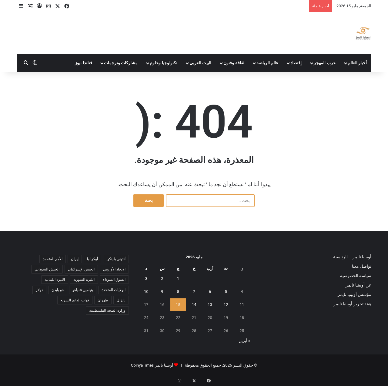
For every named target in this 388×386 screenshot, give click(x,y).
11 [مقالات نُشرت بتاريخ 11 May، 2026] (241, 304)
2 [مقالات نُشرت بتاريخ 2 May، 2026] (162, 278)
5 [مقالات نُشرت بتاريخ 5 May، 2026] (226, 291)
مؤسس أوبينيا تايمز (354, 294)
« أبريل (244, 340)
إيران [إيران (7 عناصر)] (75, 259)
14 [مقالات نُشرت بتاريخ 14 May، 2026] (194, 304)
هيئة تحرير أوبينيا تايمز (352, 303)
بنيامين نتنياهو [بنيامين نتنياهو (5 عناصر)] (82, 290)
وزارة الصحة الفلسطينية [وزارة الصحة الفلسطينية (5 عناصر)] (107, 310)
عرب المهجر (325, 63)
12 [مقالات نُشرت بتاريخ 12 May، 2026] (226, 304)
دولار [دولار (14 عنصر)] (39, 290)
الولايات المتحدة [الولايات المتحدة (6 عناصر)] (113, 290)
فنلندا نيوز (83, 63)
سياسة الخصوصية (355, 275)
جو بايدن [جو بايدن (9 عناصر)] (58, 290)
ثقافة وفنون (233, 63)
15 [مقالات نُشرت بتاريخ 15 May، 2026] (178, 304)
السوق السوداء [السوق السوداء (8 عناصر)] (114, 279)
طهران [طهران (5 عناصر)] (103, 300)
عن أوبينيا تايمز (358, 285)
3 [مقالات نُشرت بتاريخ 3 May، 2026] (146, 278)
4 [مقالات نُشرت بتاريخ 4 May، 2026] (242, 291)
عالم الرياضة (267, 63)
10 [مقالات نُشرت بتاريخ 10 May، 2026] (146, 291)
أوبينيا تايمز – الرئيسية (352, 256)
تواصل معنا (361, 266)
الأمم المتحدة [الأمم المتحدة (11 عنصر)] (52, 259)
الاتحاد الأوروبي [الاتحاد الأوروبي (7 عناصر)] (114, 269)
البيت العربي (200, 63)
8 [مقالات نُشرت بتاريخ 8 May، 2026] (178, 291)
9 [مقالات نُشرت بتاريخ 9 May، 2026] (162, 291)
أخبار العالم (357, 63)
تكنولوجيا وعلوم (163, 63)
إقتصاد (296, 63)
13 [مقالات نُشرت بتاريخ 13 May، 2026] (210, 304)
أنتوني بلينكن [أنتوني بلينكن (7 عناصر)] (115, 259)
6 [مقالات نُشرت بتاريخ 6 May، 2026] (210, 291)
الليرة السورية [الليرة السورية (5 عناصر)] (84, 279)
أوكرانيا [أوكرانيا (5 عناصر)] (92, 259)
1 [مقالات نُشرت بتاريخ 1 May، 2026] (178, 278)
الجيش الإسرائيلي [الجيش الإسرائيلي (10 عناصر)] (81, 269)
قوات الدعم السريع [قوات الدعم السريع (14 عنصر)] (75, 300)
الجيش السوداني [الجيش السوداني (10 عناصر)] (47, 269)
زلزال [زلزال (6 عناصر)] (121, 300)
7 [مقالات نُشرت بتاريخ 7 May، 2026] (194, 291)
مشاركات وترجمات (121, 63)
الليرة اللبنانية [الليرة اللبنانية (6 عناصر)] (55, 279)
